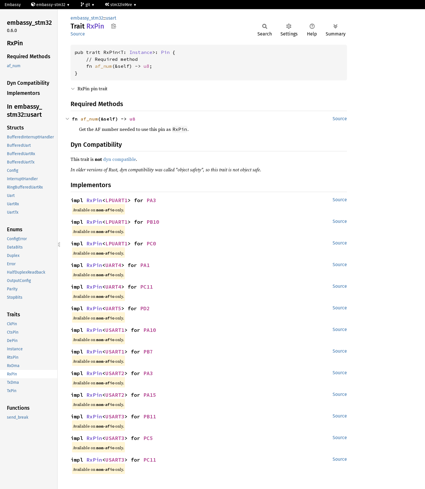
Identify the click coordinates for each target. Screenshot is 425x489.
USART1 (114, 330)
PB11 (149, 416)
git (85, 4)
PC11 (146, 286)
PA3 (151, 200)
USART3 (114, 416)
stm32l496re (119, 4)
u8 (146, 66)
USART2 (114, 373)
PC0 (151, 243)
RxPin (94, 200)
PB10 (153, 222)
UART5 (113, 308)
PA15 (149, 395)
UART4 (113, 265)
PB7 (148, 351)
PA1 (145, 265)
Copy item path (113, 26)
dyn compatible (119, 159)
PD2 (145, 308)
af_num (103, 66)
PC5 (148, 438)
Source (78, 34)
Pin (165, 52)
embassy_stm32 (87, 18)
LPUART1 (116, 200)
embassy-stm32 (49, 4)
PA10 (149, 330)
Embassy (13, 4)
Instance (140, 52)
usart (111, 18)
